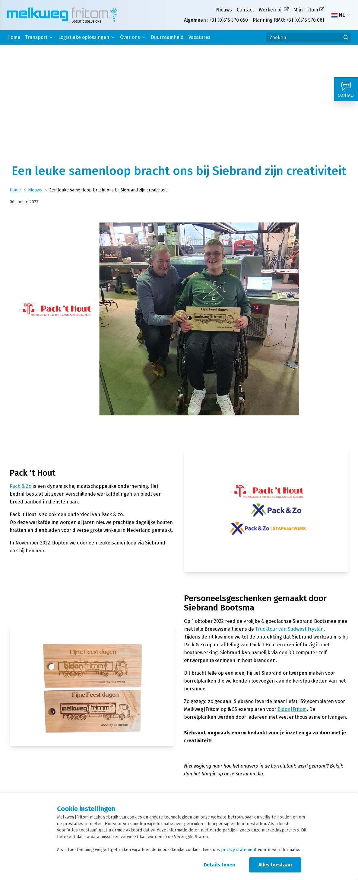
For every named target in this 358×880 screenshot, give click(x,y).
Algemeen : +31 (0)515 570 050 (216, 20)
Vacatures (200, 37)
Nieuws (224, 10)
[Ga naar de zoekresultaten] (346, 37)
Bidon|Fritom (292, 709)
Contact (245, 10)
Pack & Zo (20, 486)
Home (13, 37)
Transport (36, 37)
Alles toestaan (275, 865)
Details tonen (219, 865)
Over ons (130, 37)
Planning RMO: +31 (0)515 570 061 (288, 20)
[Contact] (346, 89)
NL (338, 15)
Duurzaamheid (167, 37)
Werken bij (271, 10)
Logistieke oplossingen (83, 37)
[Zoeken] (308, 37)
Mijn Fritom (305, 10)
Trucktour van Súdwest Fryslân (289, 629)
